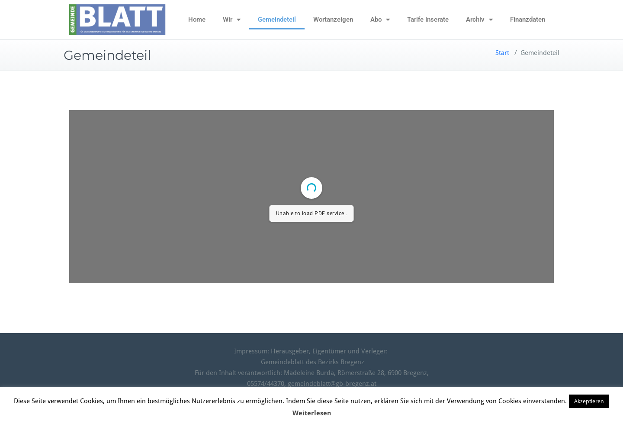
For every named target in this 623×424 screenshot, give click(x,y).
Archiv (479, 19)
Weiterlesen (311, 413)
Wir (232, 19)
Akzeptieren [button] (589, 401)
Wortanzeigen (333, 19)
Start (502, 53)
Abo (380, 19)
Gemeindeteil (277, 19)
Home (197, 19)
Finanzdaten (527, 19)
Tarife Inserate (428, 19)
